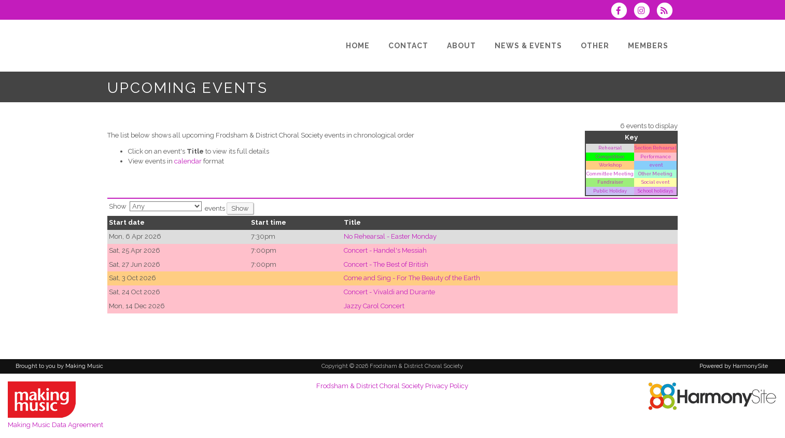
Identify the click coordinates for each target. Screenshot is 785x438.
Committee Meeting (610, 173)
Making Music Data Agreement (55, 425)
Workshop (610, 165)
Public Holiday (610, 191)
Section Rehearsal (655, 147)
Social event (655, 182)
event (655, 165)
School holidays (655, 191)
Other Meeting (655, 173)
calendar (188, 161)
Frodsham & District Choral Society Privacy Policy (392, 386)
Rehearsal (610, 147)
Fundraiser (610, 182)
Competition (610, 156)
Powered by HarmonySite (733, 366)
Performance (655, 156)
